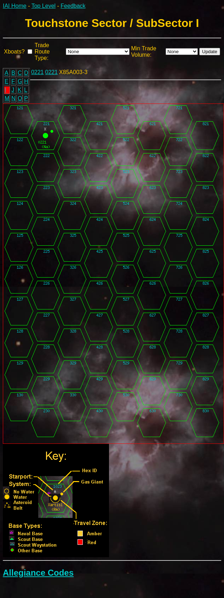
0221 (37, 72)
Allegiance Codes (38, 572)
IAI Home (15, 6)
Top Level (43, 6)
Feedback (73, 6)
